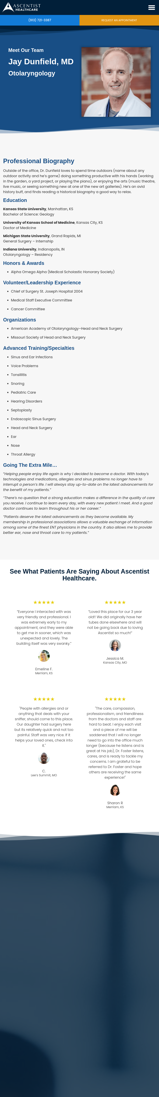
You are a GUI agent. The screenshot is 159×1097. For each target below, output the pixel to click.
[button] (151, 7)
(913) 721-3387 (39, 20)
